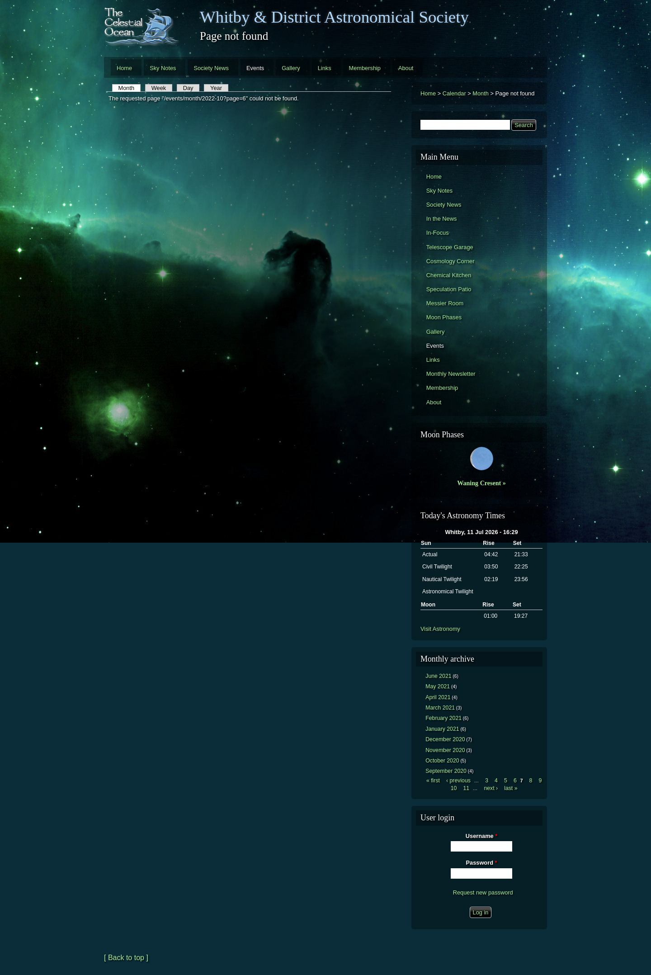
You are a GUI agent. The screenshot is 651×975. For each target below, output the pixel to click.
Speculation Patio (449, 289)
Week (158, 88)
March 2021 (440, 708)
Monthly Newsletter (451, 373)
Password (481, 862)
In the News (441, 218)
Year (216, 88)
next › (491, 788)
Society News (211, 68)
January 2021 (442, 729)
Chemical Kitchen (449, 275)
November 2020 (445, 750)
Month (129, 88)
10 (454, 788)
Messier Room (445, 303)
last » (510, 788)
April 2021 (437, 697)
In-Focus (437, 232)
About (405, 68)
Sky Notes (163, 68)
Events (255, 68)
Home (124, 68)
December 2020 (445, 739)
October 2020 (442, 760)
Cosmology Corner (450, 261)
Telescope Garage (449, 247)
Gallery (291, 68)
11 (466, 788)
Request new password (483, 892)
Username (481, 836)
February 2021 (443, 718)
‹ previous (458, 780)
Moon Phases (444, 317)
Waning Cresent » (481, 483)
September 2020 (446, 771)
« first (433, 780)
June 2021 (438, 676)
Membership (365, 68)
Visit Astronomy (440, 628)
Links (324, 68)
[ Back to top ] (126, 957)
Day (188, 88)
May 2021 (437, 686)
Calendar (454, 93)
